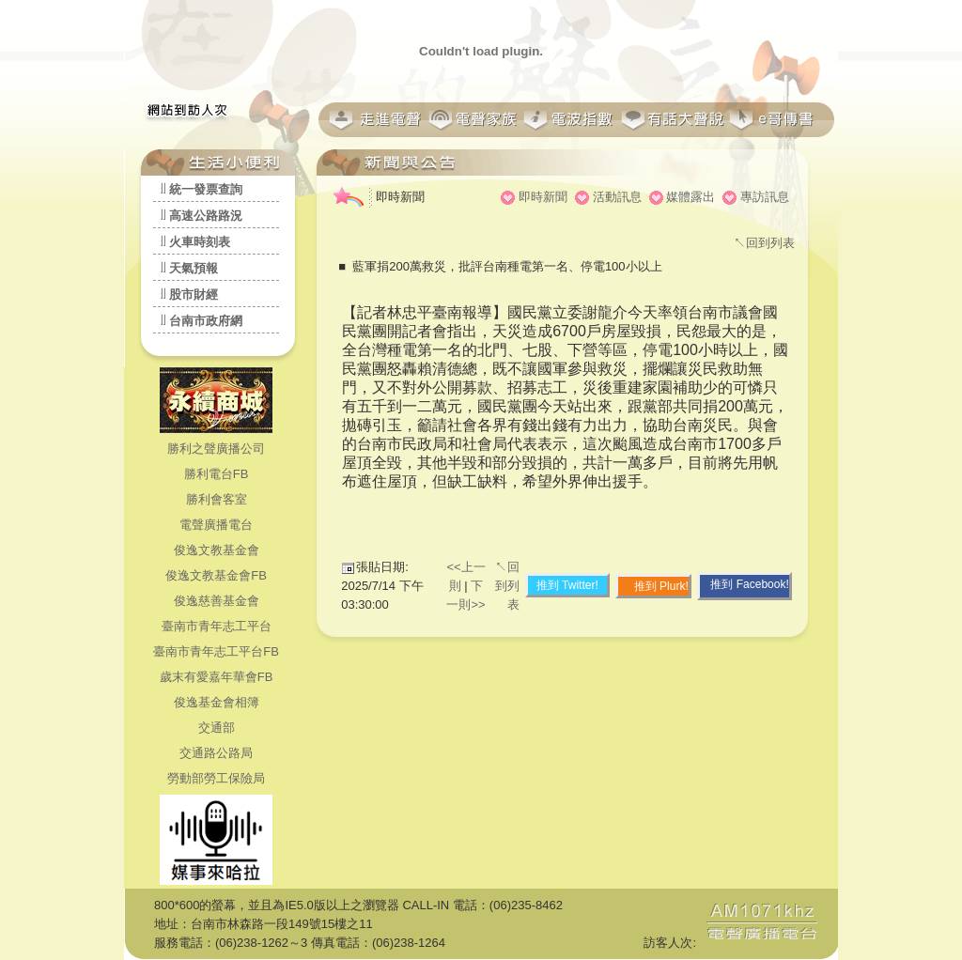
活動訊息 (617, 197)
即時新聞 (543, 197)
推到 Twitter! (567, 585)
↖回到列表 (764, 243)
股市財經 (193, 294)
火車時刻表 (199, 242)
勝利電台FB (216, 474)
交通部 (216, 727)
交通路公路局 (216, 753)
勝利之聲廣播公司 (216, 448)
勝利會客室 (216, 499)
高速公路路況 (205, 216)
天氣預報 (193, 268)
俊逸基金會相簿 (216, 702)
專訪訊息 (764, 197)
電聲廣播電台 (216, 525)
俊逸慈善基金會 (216, 601)
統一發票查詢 (205, 189)
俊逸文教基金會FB (216, 575)
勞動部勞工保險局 (216, 778)
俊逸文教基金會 (216, 550)
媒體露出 (690, 197)
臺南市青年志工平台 (217, 626)
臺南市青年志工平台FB (216, 651)
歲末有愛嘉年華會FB (216, 677)
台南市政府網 (205, 321)
